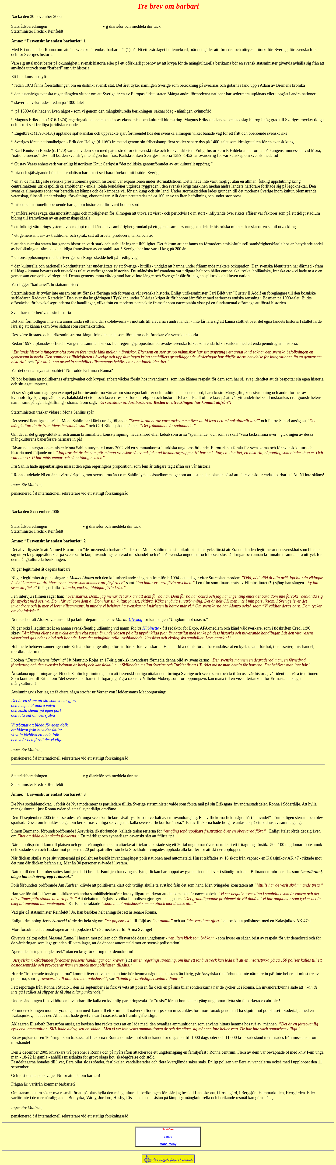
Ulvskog (135, 619)
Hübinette (150, 628)
